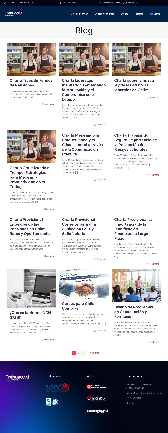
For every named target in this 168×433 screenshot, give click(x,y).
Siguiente (95, 353)
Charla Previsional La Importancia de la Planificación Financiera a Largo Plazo (133, 229)
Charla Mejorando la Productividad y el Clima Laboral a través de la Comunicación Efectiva (82, 144)
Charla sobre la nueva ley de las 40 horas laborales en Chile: (134, 85)
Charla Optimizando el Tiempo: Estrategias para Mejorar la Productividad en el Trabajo (30, 177)
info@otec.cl (131, 403)
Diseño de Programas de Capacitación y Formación (133, 312)
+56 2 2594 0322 (133, 398)
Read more (49, 104)
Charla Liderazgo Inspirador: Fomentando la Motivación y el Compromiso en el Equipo (84, 90)
